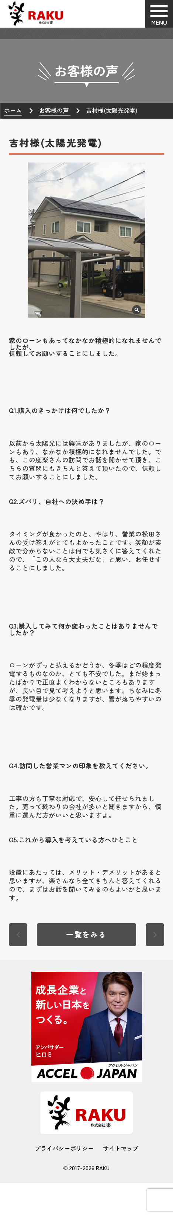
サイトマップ (120, 1148)
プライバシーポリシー (64, 1148)
